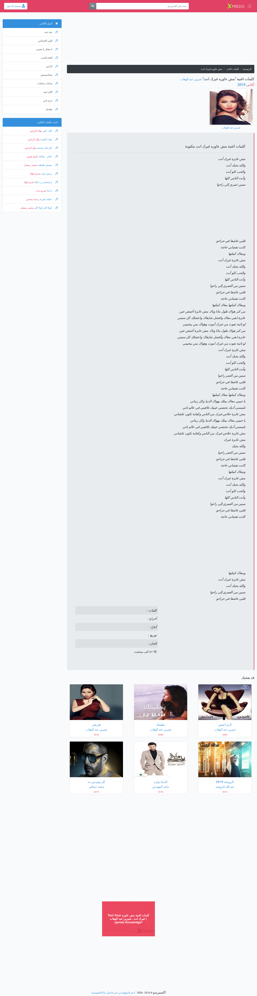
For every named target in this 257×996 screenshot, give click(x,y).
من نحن (118, 992)
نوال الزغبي (36, 130)
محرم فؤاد (35, 173)
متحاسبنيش (49, 74)
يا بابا (52, 190)
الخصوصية (96, 992)
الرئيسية (247, 69)
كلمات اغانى (232, 69)
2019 (246, 84)
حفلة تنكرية (48, 199)
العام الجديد (49, 57)
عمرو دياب (41, 190)
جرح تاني (50, 100)
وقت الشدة (49, 139)
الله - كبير (50, 130)
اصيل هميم (32, 156)
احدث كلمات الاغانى (47, 122)
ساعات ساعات (47, 83)
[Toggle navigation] (249, 6)
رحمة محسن (32, 199)
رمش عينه (49, 173)
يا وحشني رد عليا (46, 182)
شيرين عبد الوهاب (191, 79)
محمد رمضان (30, 165)
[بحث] (92, 6)
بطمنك (52, 109)
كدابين (52, 66)
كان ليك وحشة (47, 147)
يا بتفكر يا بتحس (47, 49)
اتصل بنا (108, 992)
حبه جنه (51, 32)
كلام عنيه (50, 92)
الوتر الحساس (48, 40)
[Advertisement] (160, 40)
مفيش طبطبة (47, 165)
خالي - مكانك (48, 156)
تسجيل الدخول (15, 6)
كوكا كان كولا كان (46, 207)
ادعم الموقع (129, 992)
